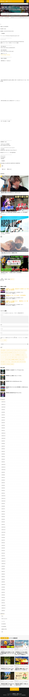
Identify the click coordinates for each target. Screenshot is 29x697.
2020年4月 (3, 579)
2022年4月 (3, 516)
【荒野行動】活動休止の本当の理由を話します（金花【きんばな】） (11, 192)
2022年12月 (3, 495)
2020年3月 (3, 581)
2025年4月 (3, 422)
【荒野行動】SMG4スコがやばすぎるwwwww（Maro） (14, 381)
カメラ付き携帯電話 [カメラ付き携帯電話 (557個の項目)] (16, 354)
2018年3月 (3, 610)
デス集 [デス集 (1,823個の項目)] (12, 357)
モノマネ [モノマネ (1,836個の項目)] (25, 357)
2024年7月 (3, 446)
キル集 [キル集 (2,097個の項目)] (22, 354)
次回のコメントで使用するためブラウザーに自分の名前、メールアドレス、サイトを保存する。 (14, 338)
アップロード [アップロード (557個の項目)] (10, 354)
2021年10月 (3, 532)
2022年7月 (3, 508)
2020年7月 (3, 571)
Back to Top (14, 689)
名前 (1, 324)
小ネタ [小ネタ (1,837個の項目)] (7, 361)
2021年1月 (3, 555)
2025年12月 (3, 401)
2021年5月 (3, 545)
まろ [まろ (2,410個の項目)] (6, 354)
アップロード (6, 666)
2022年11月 (3, 498)
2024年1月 (3, 461)
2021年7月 (3, 540)
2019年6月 (3, 589)
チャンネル (21, 650)
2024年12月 (3, 433)
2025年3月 (3, 425)
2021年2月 (3, 553)
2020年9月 (3, 566)
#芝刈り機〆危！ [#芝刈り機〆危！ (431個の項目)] (3, 350)
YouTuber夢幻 (4, 14)
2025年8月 (3, 412)
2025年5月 (3, 420)
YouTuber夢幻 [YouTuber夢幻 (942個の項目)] (10, 352)
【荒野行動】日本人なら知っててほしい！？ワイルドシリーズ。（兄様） (7, 669)
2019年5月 (3, 592)
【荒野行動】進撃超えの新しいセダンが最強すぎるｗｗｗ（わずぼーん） (21, 669)
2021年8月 (3, 537)
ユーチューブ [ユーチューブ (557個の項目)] (3, 359)
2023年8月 (3, 474)
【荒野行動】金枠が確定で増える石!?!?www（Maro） (14, 392)
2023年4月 (3, 485)
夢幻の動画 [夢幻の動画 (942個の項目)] (2, 361)
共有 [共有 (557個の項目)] (7, 359)
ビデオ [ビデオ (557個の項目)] (22, 357)
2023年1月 (3, 493)
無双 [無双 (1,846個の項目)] (12, 361)
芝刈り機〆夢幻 (8, 13)
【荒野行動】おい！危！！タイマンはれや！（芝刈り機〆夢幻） (16, 295)
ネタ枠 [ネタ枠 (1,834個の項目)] (15, 357)
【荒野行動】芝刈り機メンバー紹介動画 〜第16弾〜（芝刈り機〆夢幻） (11, 272)
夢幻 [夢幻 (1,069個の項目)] (23, 359)
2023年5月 (3, 482)
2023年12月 (3, 464)
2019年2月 (3, 600)
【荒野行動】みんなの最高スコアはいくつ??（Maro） (14, 375)
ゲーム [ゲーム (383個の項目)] (25, 354)
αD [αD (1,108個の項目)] (13, 352)
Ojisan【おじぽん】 (4, 618)
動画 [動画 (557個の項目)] (9, 359)
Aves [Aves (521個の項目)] (11, 350)
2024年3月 (3, 456)
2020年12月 (3, 558)
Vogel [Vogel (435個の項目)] (2, 352)
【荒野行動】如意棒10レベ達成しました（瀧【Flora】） (21, 684)
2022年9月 (3, 503)
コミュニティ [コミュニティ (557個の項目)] (3, 357)
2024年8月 (3, 443)
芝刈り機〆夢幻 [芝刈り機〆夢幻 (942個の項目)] (3, 364)
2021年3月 (3, 550)
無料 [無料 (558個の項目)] (15, 361)
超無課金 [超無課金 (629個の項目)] (12, 364)
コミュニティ (17, 650)
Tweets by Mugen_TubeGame (5, 54)
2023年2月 (3, 490)
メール (2, 328)
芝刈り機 (11, 14)
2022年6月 (3, 511)
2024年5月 (3, 451)
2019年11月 (3, 584)
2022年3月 (3, 519)
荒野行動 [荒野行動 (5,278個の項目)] (8, 364)
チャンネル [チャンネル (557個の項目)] (8, 357)
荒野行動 (18, 14)
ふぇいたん (3, 621)
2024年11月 (3, 435)
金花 (2, 631)
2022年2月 (3, 521)
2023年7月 (3, 477)
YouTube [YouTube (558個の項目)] (5, 352)
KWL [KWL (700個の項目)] (16, 350)
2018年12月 (3, 605)
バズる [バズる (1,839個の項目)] (18, 357)
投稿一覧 (12, 279)
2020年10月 (3, 563)
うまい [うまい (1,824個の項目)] (19, 352)
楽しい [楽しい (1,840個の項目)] (10, 361)
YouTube (2, 666)
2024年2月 (3, 459)
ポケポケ (19, 666)
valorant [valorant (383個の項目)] (25, 350)
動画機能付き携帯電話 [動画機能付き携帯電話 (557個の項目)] (14, 359)
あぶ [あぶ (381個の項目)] (16, 352)
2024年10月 (3, 438)
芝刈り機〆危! (3, 234)
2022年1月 (3, 524)
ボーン (16, 666)
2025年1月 (3, 430)
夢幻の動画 (7, 14)
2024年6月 (3, 448)
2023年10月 (3, 469)
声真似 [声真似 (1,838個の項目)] (20, 359)
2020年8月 (3, 568)
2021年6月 (3, 542)
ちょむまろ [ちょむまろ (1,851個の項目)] (23, 352)
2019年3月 (3, 597)
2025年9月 (3, 409)
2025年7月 (3, 414)
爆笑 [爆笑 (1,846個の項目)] (18, 361)
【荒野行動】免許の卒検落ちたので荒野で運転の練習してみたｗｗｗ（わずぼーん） (7, 653)
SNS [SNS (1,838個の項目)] (18, 350)
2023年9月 (3, 472)
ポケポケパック (23, 666)
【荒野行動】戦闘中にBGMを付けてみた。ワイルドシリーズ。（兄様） (7, 684)
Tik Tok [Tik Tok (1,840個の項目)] (21, 350)
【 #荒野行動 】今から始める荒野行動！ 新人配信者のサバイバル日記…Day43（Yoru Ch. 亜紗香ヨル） (21, 653)
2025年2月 (3, 427)
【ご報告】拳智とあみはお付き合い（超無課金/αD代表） (9, 252)
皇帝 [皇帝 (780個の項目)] (20, 361)
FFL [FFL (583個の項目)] (13, 350)
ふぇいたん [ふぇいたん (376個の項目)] (2, 354)
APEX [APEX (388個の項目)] (8, 350)
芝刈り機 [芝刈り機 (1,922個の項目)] (24, 361)
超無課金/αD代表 (4, 629)
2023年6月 (3, 480)
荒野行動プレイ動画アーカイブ (17, 693)
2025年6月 (3, 417)
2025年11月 (3, 404)
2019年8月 (3, 587)
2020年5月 (3, 576)
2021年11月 (3, 529)
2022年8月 (3, 506)
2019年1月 (3, 602)
